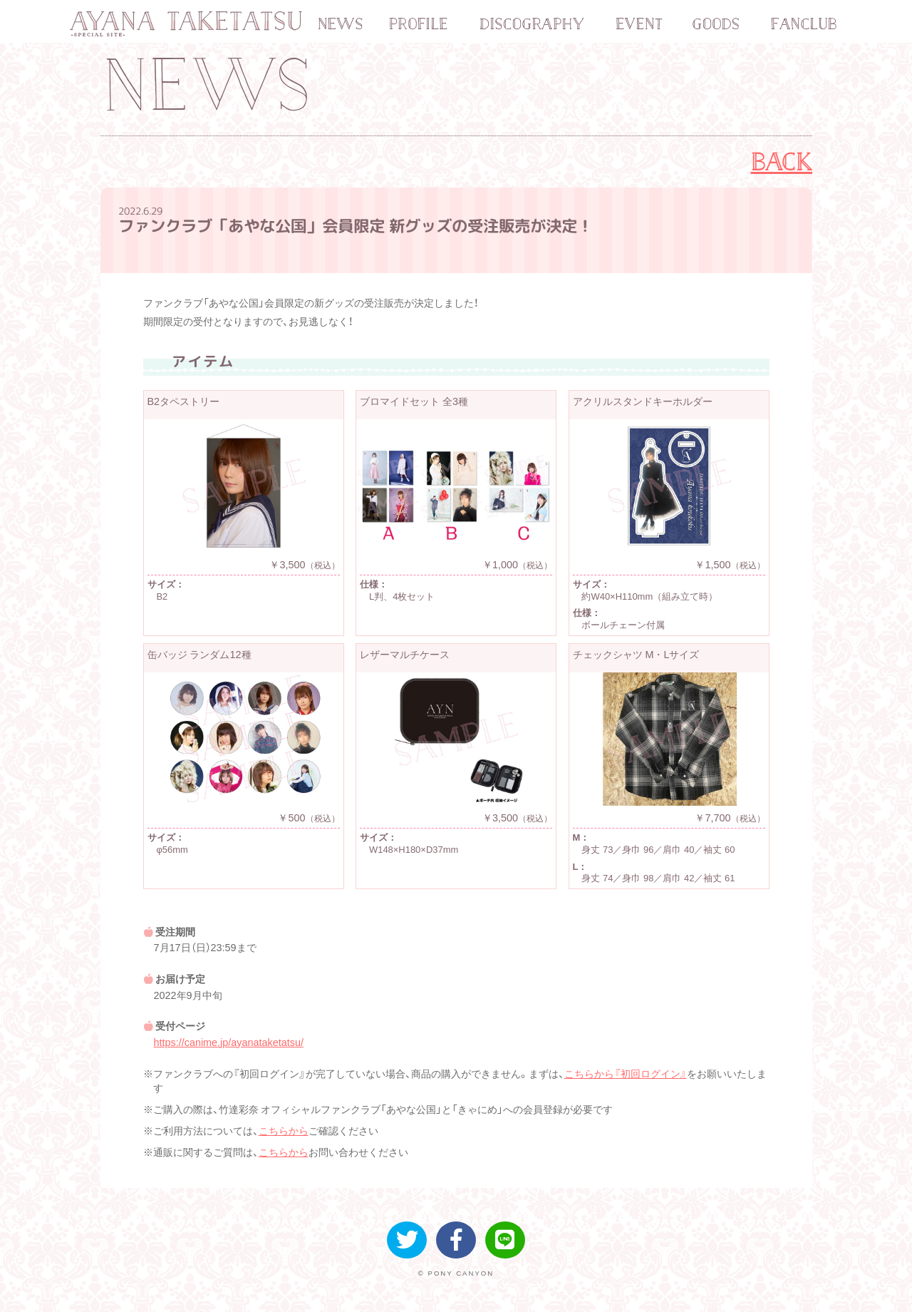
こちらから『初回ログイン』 (625, 1074)
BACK (782, 162)
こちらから (284, 1131)
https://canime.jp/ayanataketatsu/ (229, 1042)
